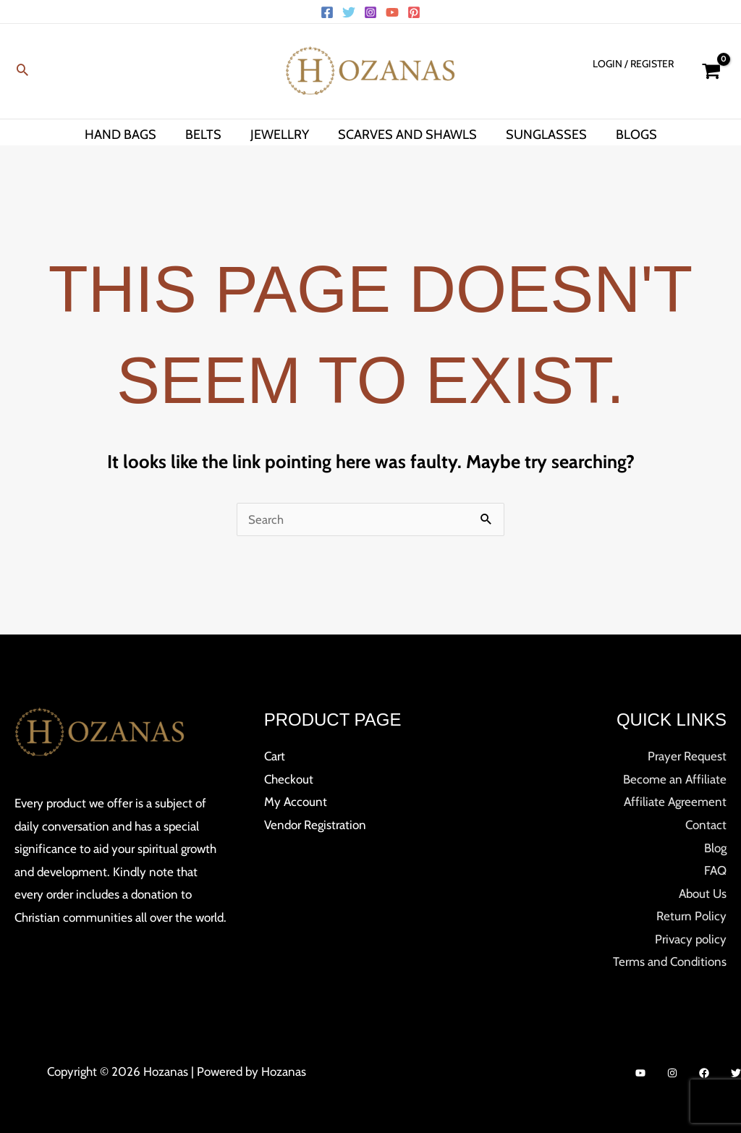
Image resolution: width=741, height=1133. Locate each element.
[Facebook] (327, 12)
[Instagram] (370, 12)
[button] (22, 71)
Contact (706, 825)
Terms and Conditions (670, 961)
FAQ (715, 870)
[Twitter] (348, 12)
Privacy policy (691, 939)
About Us (703, 893)
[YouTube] (392, 12)
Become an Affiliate (675, 779)
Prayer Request (687, 756)
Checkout (288, 779)
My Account (295, 801)
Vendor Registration (315, 825)
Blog (715, 848)
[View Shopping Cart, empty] (711, 71)
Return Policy (691, 916)
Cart (274, 756)
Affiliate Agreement (675, 801)
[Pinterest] (413, 12)
